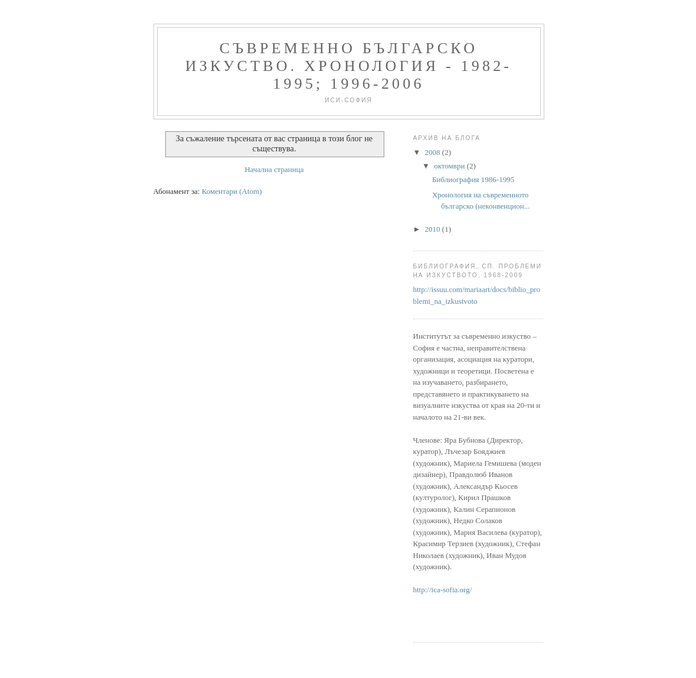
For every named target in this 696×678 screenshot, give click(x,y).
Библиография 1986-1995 (473, 179)
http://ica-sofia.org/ (442, 589)
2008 (433, 152)
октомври (450, 165)
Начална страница (273, 169)
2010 (433, 229)
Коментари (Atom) (232, 191)
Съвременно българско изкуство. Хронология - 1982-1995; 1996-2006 (348, 66)
